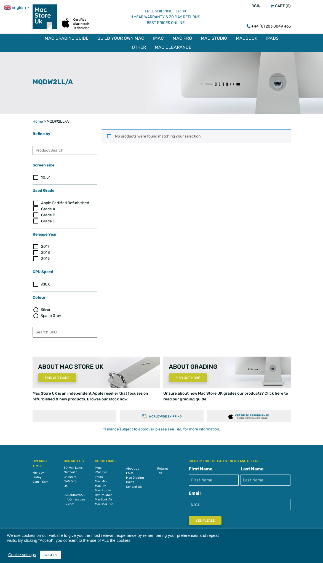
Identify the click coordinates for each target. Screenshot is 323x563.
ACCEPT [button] (50, 555)
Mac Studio (214, 38)
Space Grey (51, 315)
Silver (45, 309)
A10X (45, 284)
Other (139, 47)
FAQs (129, 473)
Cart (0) (283, 6)
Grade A (48, 209)
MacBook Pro (104, 504)
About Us (132, 468)
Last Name (252, 469)
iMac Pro (101, 472)
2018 (45, 252)
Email (195, 493)
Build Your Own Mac (120, 38)
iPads (272, 38)
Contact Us (134, 487)
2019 (45, 258)
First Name (201, 469)
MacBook (246, 38)
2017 (45, 246)
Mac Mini (101, 481)
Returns (163, 468)
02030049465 (74, 495)
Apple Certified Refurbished (65, 203)
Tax (159, 473)
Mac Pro (182, 38)
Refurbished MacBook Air (104, 497)
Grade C (48, 221)
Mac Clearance (173, 47)
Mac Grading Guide (67, 38)
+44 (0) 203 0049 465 (271, 26)
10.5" (45, 177)
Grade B (48, 215)
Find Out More (57, 378)
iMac (158, 38)
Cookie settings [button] (22, 555)
